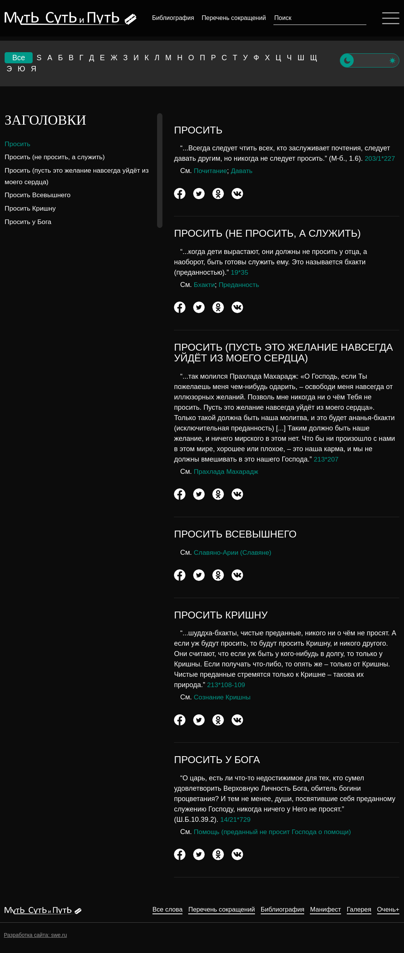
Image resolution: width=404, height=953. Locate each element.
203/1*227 (380, 159)
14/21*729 (236, 820)
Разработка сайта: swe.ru (35, 935)
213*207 (326, 459)
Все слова (150, 909)
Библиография (172, 18)
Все (18, 58)
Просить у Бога (29, 222)
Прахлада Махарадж (227, 472)
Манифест (320, 909)
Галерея (356, 909)
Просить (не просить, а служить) (57, 158)
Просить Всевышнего (39, 196)
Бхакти (205, 285)
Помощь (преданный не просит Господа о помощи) (276, 832)
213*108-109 (227, 685)
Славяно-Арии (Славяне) (234, 553)
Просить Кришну (31, 209)
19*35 (240, 273)
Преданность (241, 285)
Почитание (211, 171)
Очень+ (387, 909)
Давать (243, 171)
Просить (18, 144)
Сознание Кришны (223, 698)
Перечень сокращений (233, 18)
